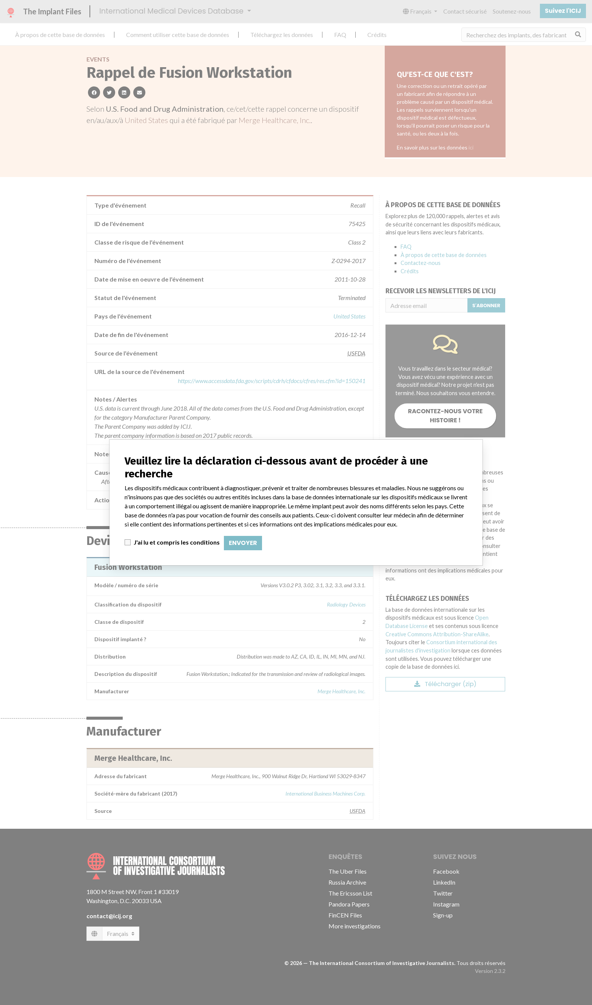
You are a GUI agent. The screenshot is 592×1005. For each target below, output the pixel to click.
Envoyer (243, 543)
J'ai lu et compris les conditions (177, 542)
